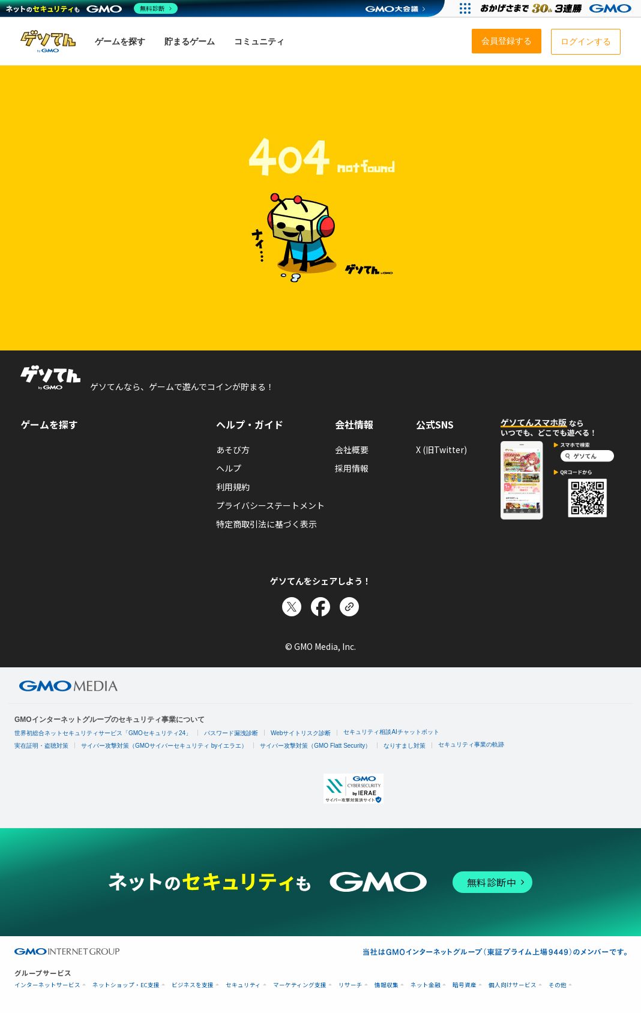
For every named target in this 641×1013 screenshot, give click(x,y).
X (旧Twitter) (441, 449)
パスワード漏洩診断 (231, 733)
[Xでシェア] (291, 606)
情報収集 (387, 985)
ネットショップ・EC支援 (126, 985)
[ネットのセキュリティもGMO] (92, 8)
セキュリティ (243, 985)
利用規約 (233, 487)
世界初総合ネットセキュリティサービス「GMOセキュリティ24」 (102, 733)
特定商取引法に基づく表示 (266, 524)
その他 (558, 985)
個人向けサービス (513, 985)
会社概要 (352, 449)
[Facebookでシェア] (320, 606)
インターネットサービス (47, 985)
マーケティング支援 (300, 985)
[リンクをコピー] (349, 606)
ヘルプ (228, 468)
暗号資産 (465, 985)
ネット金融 (426, 985)
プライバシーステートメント (270, 505)
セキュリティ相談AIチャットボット (391, 732)
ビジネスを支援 (193, 985)
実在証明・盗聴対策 (41, 745)
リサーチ (351, 985)
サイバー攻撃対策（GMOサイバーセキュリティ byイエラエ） (164, 745)
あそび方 (233, 449)
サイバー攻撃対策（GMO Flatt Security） (315, 745)
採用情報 (352, 468)
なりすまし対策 (405, 745)
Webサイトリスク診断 (301, 733)
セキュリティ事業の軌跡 (471, 744)
